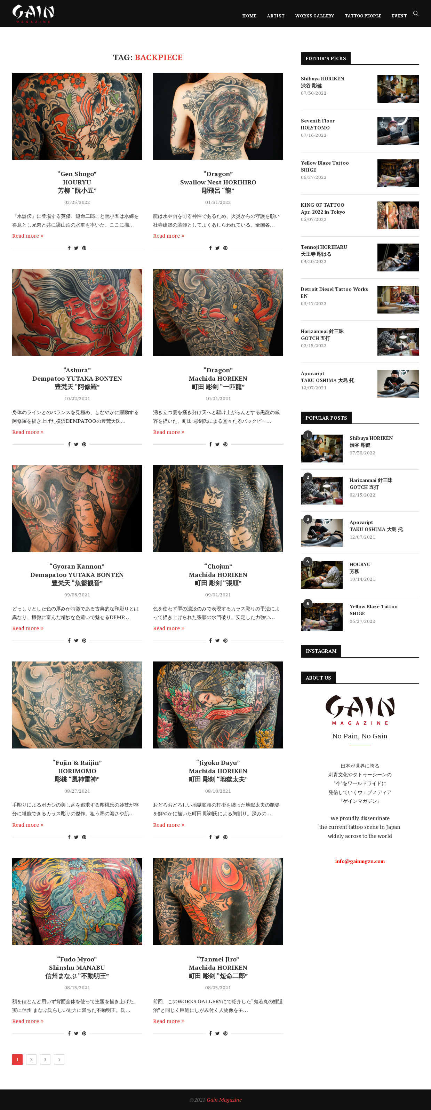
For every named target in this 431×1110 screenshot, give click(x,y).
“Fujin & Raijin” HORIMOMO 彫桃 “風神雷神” (77, 770)
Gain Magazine (224, 1099)
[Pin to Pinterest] (84, 248)
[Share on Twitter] (76, 248)
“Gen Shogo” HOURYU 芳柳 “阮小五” (77, 182)
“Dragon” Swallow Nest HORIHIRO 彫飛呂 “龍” (218, 182)
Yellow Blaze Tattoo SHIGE (325, 166)
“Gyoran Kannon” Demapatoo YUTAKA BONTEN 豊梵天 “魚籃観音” (77, 574)
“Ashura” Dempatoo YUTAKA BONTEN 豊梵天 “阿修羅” (77, 378)
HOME (249, 15)
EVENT (399, 15)
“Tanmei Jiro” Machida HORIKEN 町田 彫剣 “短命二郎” (218, 967)
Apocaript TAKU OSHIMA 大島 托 (327, 376)
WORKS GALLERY (314, 15)
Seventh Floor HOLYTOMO (318, 124)
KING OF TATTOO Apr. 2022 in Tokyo (323, 208)
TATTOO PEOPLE (363, 15)
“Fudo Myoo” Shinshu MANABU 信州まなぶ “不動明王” (77, 967)
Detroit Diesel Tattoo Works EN (334, 292)
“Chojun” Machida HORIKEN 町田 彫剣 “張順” (218, 574)
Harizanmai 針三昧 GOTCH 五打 (322, 334)
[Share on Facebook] (69, 248)
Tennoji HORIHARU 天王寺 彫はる (324, 250)
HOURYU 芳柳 (360, 567)
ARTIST (276, 15)
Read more (27, 235)
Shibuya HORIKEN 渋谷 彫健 (322, 82)
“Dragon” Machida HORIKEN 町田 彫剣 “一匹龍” (218, 378)
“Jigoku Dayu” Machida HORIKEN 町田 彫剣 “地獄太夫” (218, 770)
